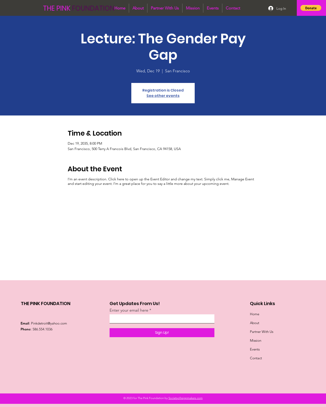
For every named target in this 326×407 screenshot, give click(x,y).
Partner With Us (262, 331)
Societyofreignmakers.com (185, 398)
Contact (256, 358)
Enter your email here (129, 310)
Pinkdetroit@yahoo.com (49, 323)
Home (254, 314)
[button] (310, 8)
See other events (163, 95)
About (254, 323)
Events (255, 349)
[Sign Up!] (162, 332)
